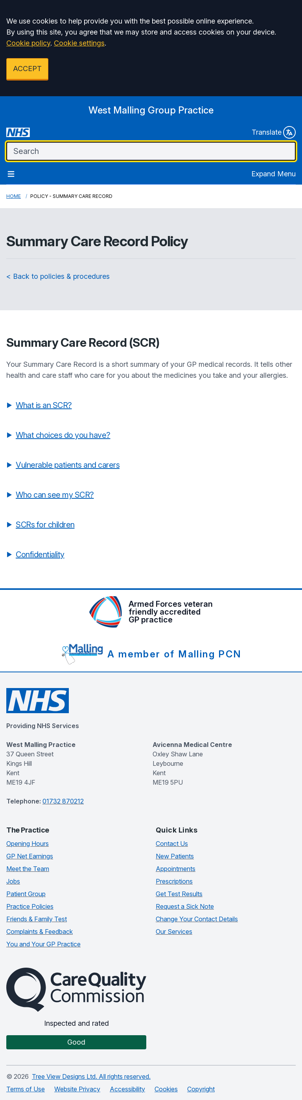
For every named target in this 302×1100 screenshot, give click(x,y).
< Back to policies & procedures (58, 276)
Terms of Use (25, 1089)
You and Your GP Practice (43, 944)
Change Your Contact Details (197, 919)
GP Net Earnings (29, 856)
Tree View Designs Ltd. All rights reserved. (91, 1076)
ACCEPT (27, 68)
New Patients (175, 856)
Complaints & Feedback (39, 931)
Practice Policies (29, 906)
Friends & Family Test (36, 919)
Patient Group (26, 894)
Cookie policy (28, 43)
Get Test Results (179, 894)
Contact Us (172, 843)
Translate (274, 132)
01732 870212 (63, 801)
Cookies (166, 1089)
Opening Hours (27, 843)
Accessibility (127, 1089)
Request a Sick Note (185, 906)
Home (13, 196)
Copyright (201, 1089)
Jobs (13, 881)
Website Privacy (77, 1089)
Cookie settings (79, 43)
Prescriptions (174, 881)
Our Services (174, 931)
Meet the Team (27, 869)
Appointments (175, 869)
